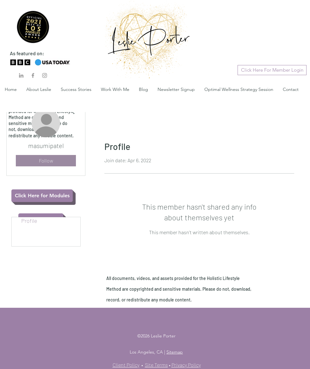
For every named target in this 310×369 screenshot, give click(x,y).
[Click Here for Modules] (42, 195)
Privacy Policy (186, 365)
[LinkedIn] (21, 75)
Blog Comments (40, 227)
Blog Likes (33, 235)
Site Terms (156, 365)
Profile (29, 220)
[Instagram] (44, 75)
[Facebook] (33, 75)
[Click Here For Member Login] (272, 70)
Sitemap (174, 352)
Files (27, 242)
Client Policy (126, 365)
